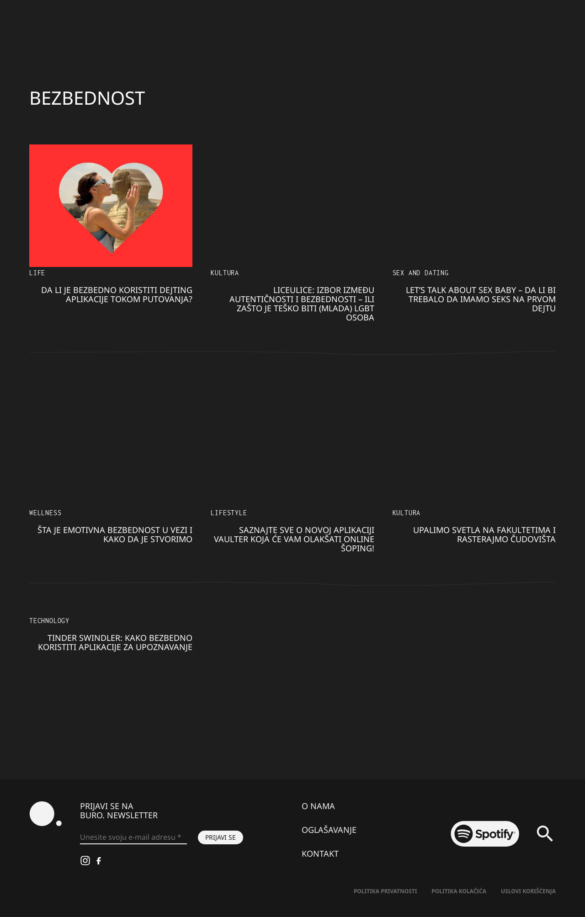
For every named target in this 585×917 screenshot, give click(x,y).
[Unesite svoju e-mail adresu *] (133, 837)
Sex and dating (421, 273)
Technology (49, 620)
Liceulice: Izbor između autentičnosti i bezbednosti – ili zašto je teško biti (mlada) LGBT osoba (301, 303)
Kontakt (320, 853)
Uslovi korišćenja (528, 891)
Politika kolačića (458, 891)
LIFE (37, 273)
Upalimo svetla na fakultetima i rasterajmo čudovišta (484, 534)
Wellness (45, 513)
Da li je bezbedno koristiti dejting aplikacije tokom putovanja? (116, 294)
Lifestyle (229, 513)
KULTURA (225, 273)
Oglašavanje (329, 829)
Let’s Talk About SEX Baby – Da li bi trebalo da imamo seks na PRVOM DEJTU (481, 299)
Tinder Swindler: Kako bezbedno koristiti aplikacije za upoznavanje (115, 642)
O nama (318, 805)
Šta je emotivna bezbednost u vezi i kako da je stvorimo (114, 534)
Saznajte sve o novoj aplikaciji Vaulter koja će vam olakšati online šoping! (294, 539)
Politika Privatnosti (385, 891)
